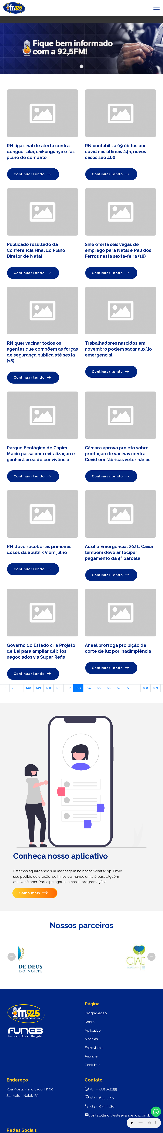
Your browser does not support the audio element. (144, 1123)
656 (108, 689)
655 (98, 689)
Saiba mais (33, 894)
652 (68, 689)
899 (155, 689)
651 (58, 689)
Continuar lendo (32, 174)
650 (48, 689)
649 (38, 689)
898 (145, 689)
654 (88, 689)
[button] (14, 49)
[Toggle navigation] (156, 8)
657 (118, 689)
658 (128, 689)
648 (28, 689)
